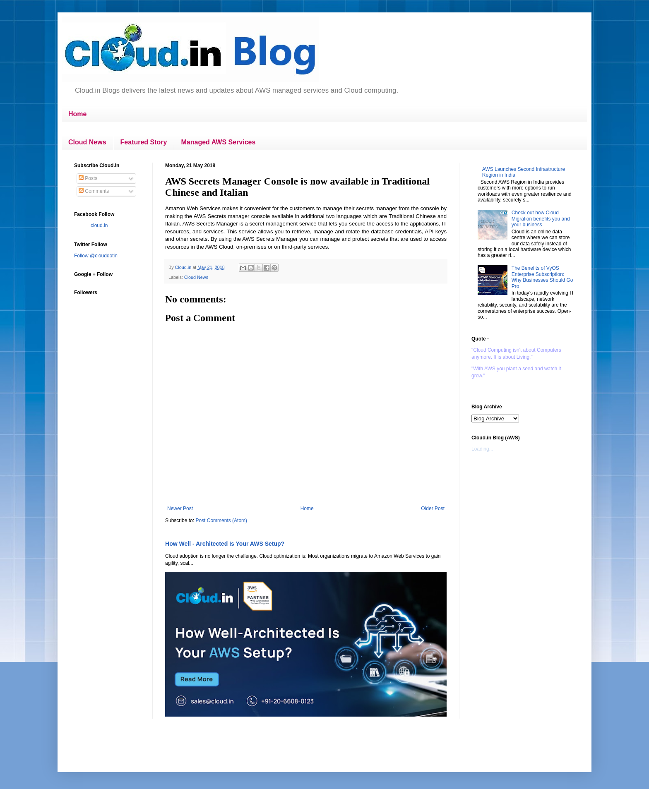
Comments (94, 191)
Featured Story (143, 142)
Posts (88, 178)
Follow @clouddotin (96, 256)
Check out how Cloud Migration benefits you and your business (541, 219)
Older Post (433, 508)
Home (77, 114)
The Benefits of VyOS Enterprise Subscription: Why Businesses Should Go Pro (542, 277)
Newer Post (180, 508)
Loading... (482, 449)
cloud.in (99, 225)
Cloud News (87, 142)
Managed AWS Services (218, 142)
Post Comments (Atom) (221, 520)
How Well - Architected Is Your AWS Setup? (224, 543)
